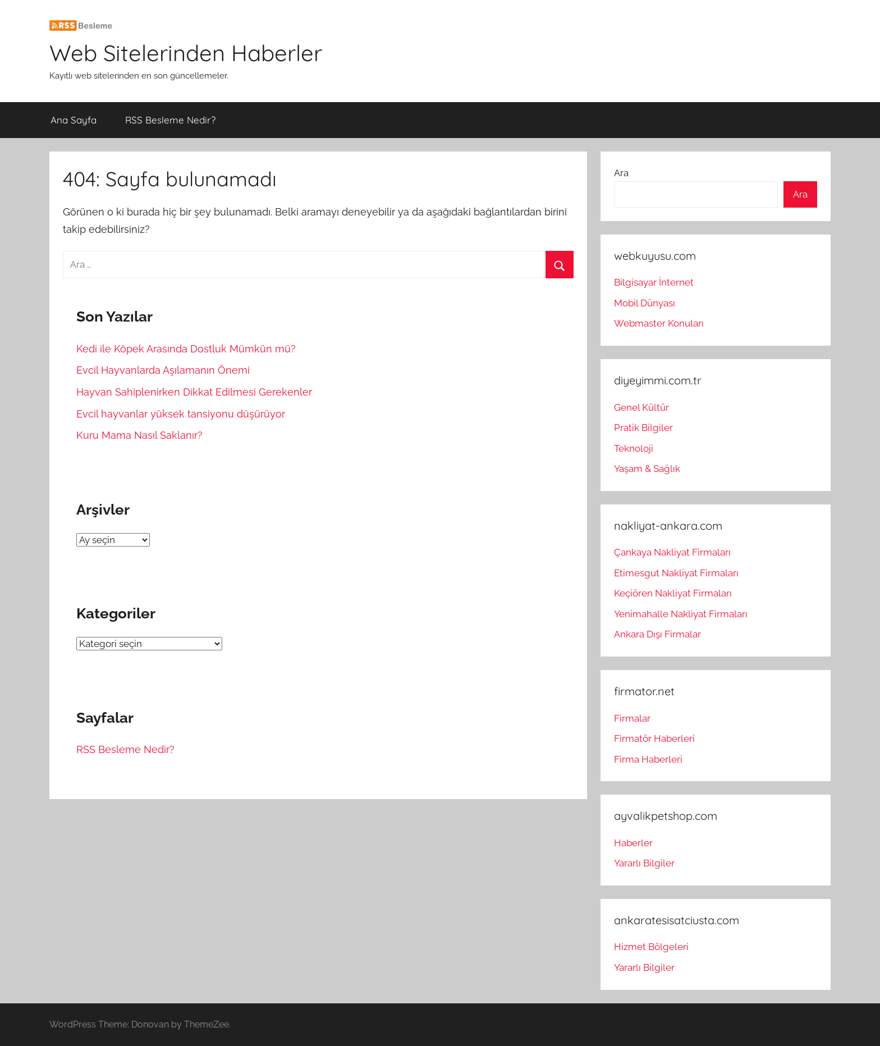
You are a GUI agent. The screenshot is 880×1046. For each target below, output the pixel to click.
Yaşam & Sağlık (647, 468)
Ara (621, 172)
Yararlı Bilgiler (644, 863)
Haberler (633, 842)
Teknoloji (633, 448)
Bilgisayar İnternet (654, 282)
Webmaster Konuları (659, 323)
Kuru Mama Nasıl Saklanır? (139, 435)
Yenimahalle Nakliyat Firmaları (681, 614)
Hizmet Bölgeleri (651, 946)
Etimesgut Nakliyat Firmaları (676, 573)
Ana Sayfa (74, 120)
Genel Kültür (641, 407)
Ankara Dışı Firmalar (657, 634)
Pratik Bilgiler (643, 427)
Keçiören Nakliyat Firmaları (673, 593)
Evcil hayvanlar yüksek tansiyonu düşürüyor (180, 414)
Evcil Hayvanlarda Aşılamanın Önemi (163, 370)
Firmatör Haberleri (654, 738)
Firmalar (632, 718)
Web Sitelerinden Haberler (185, 53)
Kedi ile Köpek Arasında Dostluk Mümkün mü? (186, 349)
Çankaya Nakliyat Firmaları (672, 552)
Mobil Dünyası (644, 303)
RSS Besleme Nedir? (170, 120)
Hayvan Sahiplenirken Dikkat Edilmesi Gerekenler (194, 392)
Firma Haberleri (648, 759)
